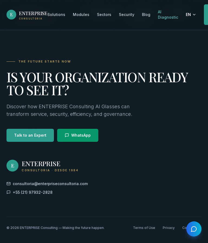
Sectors (104, 14)
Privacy (169, 228)
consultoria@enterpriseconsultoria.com (47, 183)
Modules (81, 14)
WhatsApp (78, 135)
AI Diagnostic (168, 14)
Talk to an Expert (30, 135)
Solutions (56, 14)
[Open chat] (194, 229)
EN (191, 14)
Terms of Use (144, 228)
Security (126, 14)
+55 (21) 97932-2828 (29, 192)
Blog (146, 14)
